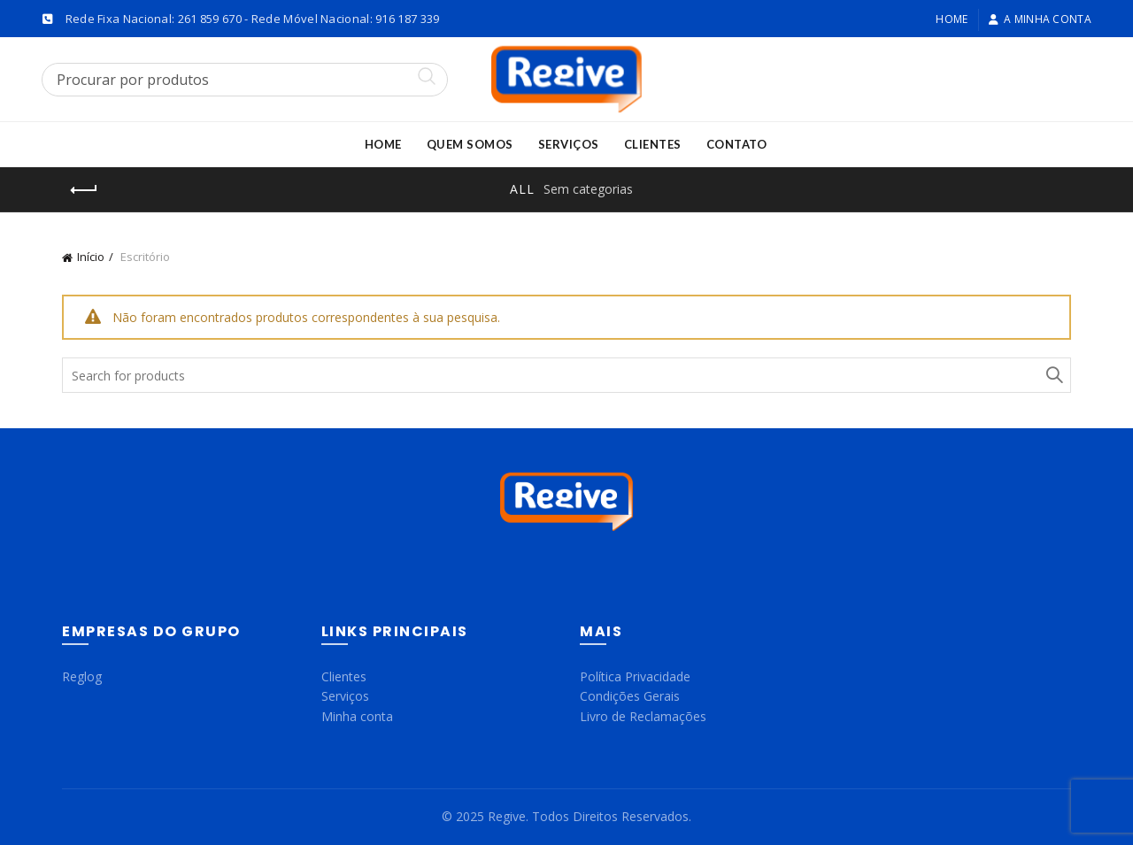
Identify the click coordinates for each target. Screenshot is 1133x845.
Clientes (653, 144)
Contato (736, 144)
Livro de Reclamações (643, 716)
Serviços (568, 144)
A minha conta (1039, 19)
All (522, 189)
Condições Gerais (630, 696)
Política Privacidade (635, 676)
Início (90, 257)
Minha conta (357, 716)
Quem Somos (470, 144)
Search (1053, 375)
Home (951, 19)
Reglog (82, 676)
